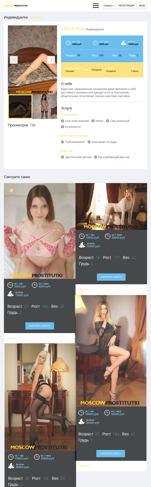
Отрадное (97, 70)
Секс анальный (120, 120)
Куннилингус (73, 126)
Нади (82, 289)
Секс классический (77, 120)
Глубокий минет (75, 142)
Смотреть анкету (39, 326)
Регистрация (126, 5)
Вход (142, 5)
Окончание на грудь (104, 142)
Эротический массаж (78, 157)
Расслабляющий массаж (113, 157)
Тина (11, 338)
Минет (100, 120)
